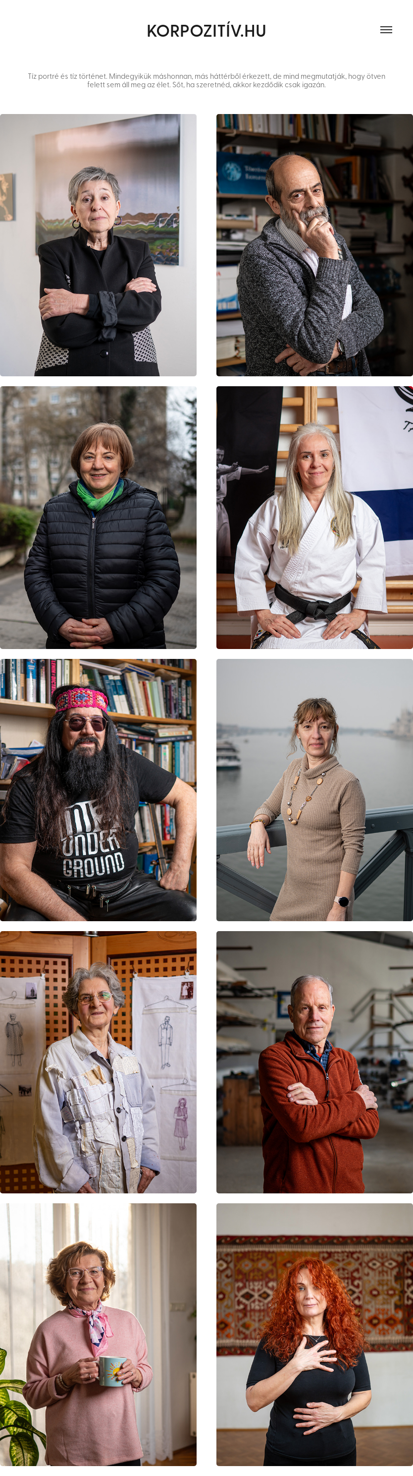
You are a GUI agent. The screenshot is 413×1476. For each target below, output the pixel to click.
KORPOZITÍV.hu (206, 30)
